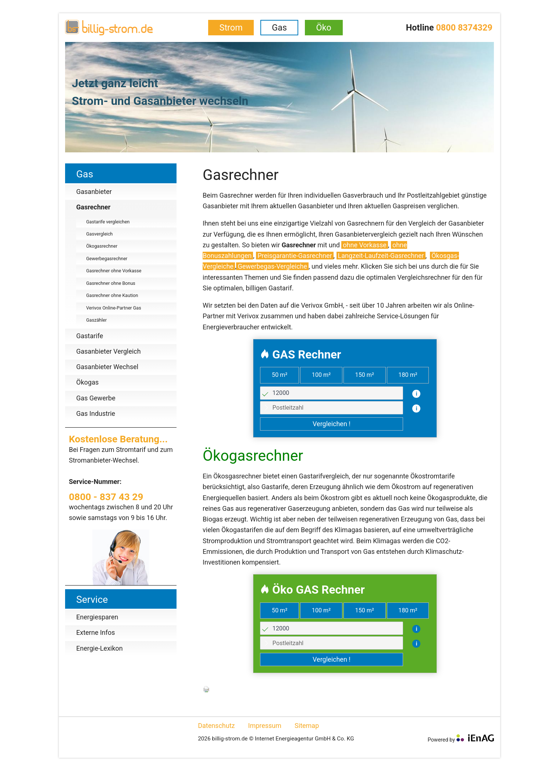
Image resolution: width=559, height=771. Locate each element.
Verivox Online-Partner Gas (113, 308)
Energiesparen (97, 617)
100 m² (321, 374)
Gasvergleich (99, 234)
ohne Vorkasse (365, 245)
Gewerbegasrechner (106, 258)
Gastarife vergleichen (107, 221)
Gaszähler (96, 320)
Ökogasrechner (101, 246)
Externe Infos (95, 632)
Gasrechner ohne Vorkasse (113, 270)
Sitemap (307, 725)
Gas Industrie (95, 413)
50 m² (279, 374)
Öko (323, 27)
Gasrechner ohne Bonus (110, 283)
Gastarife (89, 336)
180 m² (407, 374)
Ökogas (87, 382)
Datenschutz (216, 725)
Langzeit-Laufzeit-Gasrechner (381, 255)
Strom (231, 27)
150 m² (364, 374)
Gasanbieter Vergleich (108, 351)
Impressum (265, 725)
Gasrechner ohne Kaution (112, 295)
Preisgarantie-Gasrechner (294, 255)
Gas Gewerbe (95, 398)
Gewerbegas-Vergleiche (272, 266)
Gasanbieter (94, 191)
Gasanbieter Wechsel (107, 367)
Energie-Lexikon (99, 648)
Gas (279, 27)
